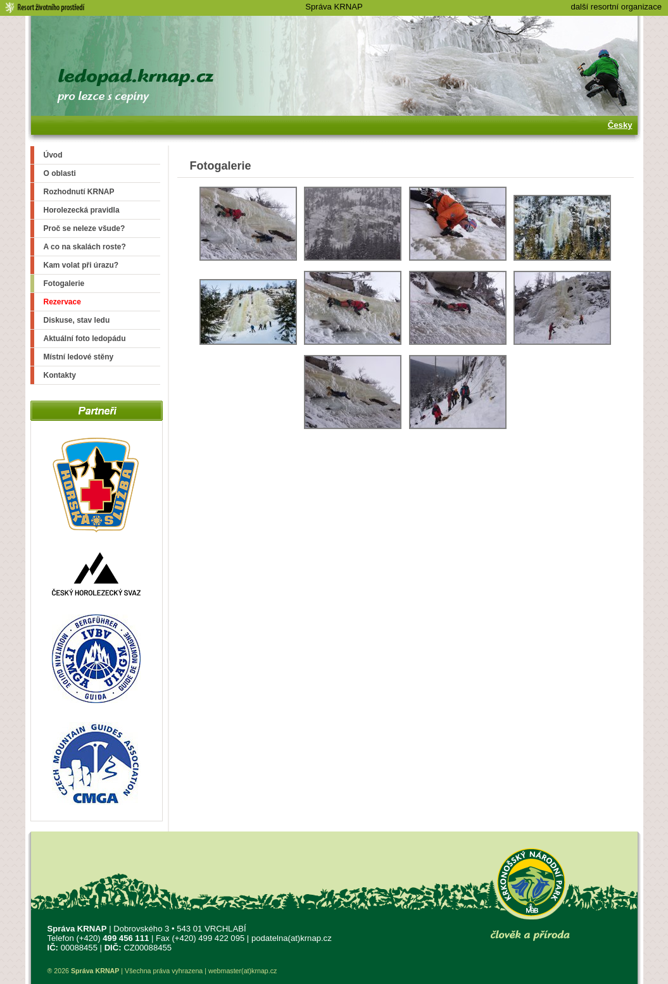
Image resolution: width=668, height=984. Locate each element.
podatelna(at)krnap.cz (291, 938)
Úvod (53, 155)
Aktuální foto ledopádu (85, 338)
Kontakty (60, 375)
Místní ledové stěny (79, 356)
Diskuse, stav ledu (77, 320)
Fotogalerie (64, 283)
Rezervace (62, 301)
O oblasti (60, 173)
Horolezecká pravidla (82, 210)
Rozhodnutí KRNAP (79, 191)
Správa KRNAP (333, 6)
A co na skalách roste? (85, 246)
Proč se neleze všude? (84, 228)
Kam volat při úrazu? (81, 265)
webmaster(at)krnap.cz (242, 971)
